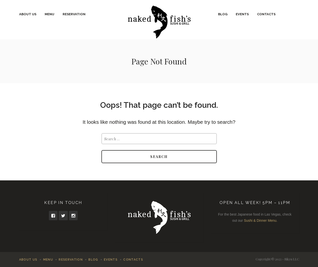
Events (242, 14)
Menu (49, 14)
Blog (222, 14)
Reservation (74, 14)
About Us (27, 14)
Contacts (266, 14)
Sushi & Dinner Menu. (260, 220)
